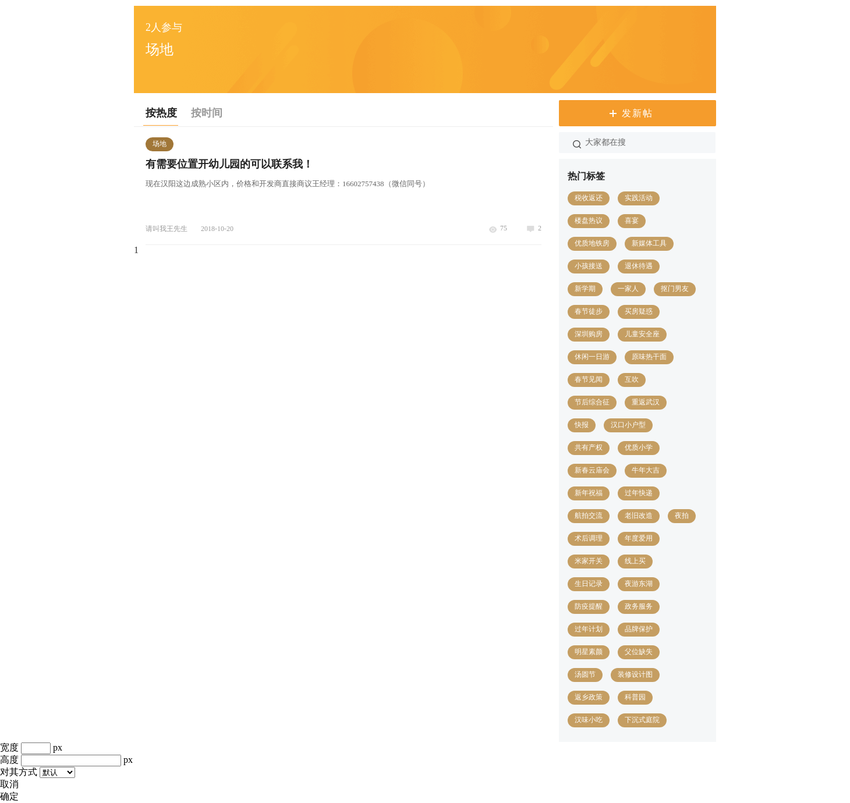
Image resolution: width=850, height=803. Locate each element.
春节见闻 (589, 379)
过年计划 (589, 629)
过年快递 (639, 493)
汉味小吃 (589, 720)
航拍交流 (589, 515)
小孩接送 (589, 266)
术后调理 (589, 538)
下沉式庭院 (642, 720)
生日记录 (589, 584)
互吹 (632, 379)
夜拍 (682, 515)
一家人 (628, 289)
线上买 (635, 561)
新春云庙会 (592, 470)
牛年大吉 (646, 470)
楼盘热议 (589, 220)
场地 (160, 144)
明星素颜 (589, 652)
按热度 (161, 113)
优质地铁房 (592, 243)
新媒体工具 (649, 243)
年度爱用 (639, 538)
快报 (582, 425)
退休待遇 (639, 266)
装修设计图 (635, 674)
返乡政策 (589, 697)
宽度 (9, 747)
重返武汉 (646, 402)
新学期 (585, 289)
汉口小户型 (628, 425)
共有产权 (589, 447)
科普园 (635, 697)
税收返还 (589, 198)
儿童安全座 (642, 334)
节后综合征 (592, 402)
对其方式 (18, 772)
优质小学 (639, 447)
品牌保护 (639, 629)
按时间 (206, 113)
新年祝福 (589, 493)
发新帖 (637, 113)
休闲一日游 (592, 357)
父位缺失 (639, 652)
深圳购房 (589, 334)
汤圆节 (585, 674)
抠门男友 (675, 289)
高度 (9, 760)
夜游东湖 (639, 584)
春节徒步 (589, 311)
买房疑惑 (639, 311)
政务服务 (639, 606)
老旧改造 (639, 515)
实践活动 (639, 198)
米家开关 (589, 561)
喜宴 (632, 220)
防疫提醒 (589, 606)
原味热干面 (649, 357)
